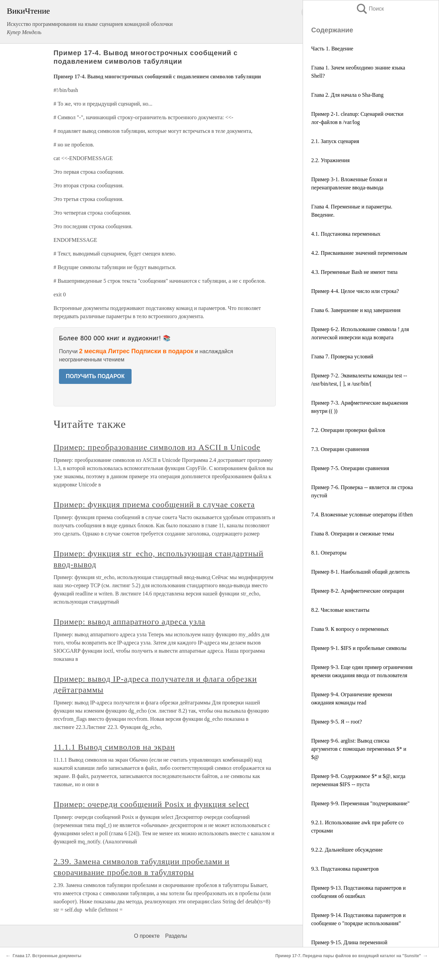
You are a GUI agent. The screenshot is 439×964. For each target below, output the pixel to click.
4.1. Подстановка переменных (345, 234)
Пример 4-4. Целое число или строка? (355, 291)
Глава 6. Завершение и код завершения (355, 310)
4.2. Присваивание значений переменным (359, 253)
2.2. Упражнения (330, 160)
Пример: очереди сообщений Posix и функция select (151, 804)
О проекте (147, 936)
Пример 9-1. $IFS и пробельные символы (358, 648)
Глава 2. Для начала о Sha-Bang (347, 95)
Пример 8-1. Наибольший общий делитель (360, 572)
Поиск (370, 9)
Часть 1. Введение (332, 48)
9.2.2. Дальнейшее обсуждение (347, 850)
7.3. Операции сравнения (340, 449)
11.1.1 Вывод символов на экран (114, 747)
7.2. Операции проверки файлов (348, 430)
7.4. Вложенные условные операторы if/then (362, 514)
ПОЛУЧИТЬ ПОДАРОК (95, 376)
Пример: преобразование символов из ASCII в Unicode (157, 447)
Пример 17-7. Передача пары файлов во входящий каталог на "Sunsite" (348, 955)
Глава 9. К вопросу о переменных (350, 629)
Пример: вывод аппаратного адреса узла (129, 621)
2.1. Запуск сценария (335, 141)
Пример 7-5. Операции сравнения (350, 468)
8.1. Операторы (328, 553)
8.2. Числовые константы (340, 610)
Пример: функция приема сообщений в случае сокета (154, 504)
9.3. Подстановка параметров (345, 869)
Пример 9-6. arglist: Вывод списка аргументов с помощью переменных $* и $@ (358, 749)
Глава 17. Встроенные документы (47, 955)
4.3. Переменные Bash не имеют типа (354, 272)
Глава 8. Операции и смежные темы (352, 534)
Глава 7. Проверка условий (342, 356)
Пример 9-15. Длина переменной (349, 942)
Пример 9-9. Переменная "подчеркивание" (360, 803)
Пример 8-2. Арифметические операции (357, 591)
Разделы (176, 936)
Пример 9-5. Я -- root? (336, 722)
